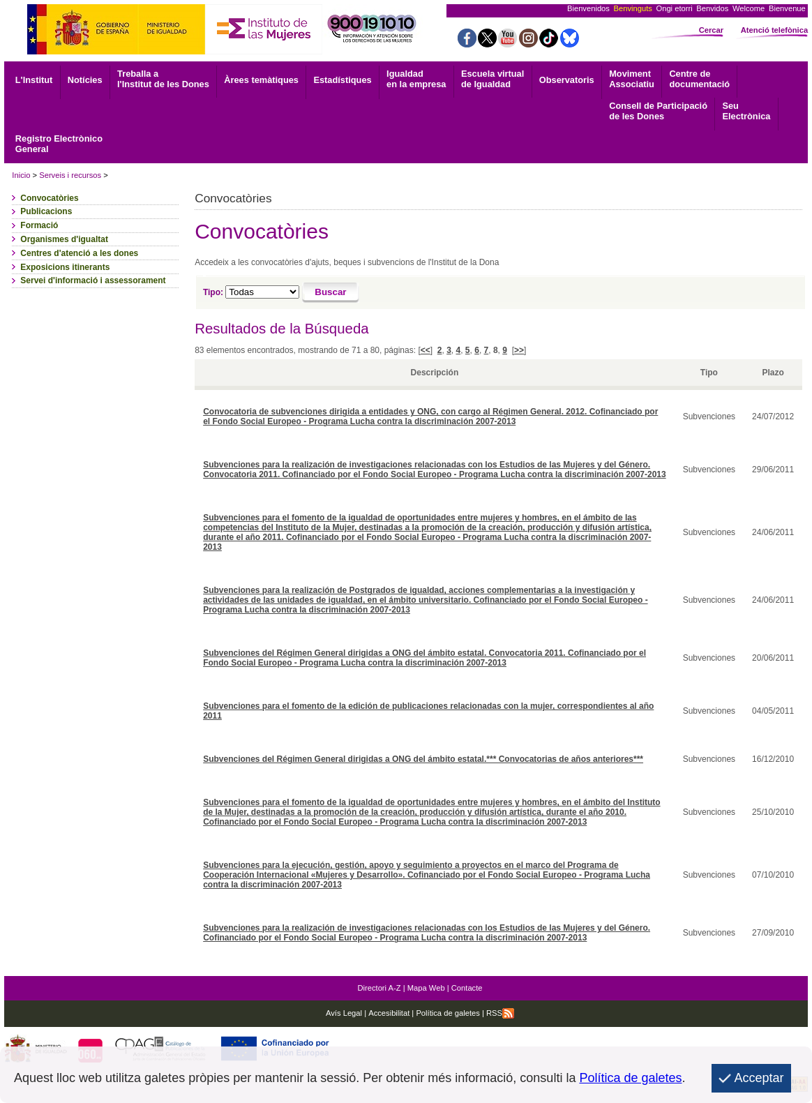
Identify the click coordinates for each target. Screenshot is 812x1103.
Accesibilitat (388, 1013)
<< (425, 350)
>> (519, 350)
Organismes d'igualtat (64, 239)
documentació (699, 78)
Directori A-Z (378, 988)
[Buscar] (331, 293)
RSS (500, 1013)
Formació (39, 225)
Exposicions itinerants (65, 267)
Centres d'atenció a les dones (79, 253)
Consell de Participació (658, 110)
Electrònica (746, 110)
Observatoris (566, 80)
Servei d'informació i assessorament (92, 280)
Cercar (711, 30)
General (59, 143)
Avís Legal (344, 1013)
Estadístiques (342, 80)
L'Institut (34, 80)
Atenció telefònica (774, 30)
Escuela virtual (492, 78)
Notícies (85, 80)
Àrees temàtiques (261, 80)
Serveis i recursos (70, 175)
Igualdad (416, 78)
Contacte (467, 988)
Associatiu (631, 78)
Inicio (21, 175)
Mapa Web (426, 988)
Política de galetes (447, 1013)
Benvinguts (633, 8)
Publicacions (46, 211)
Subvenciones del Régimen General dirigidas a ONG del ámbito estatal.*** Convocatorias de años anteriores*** (423, 759)
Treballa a (163, 78)
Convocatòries (49, 198)
